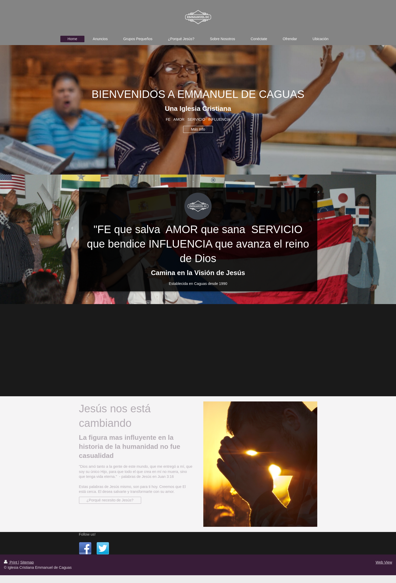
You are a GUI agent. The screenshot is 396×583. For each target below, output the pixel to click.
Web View (384, 562)
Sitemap (27, 562)
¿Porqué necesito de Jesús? (110, 500)
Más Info (198, 129)
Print (11, 562)
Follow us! (87, 534)
